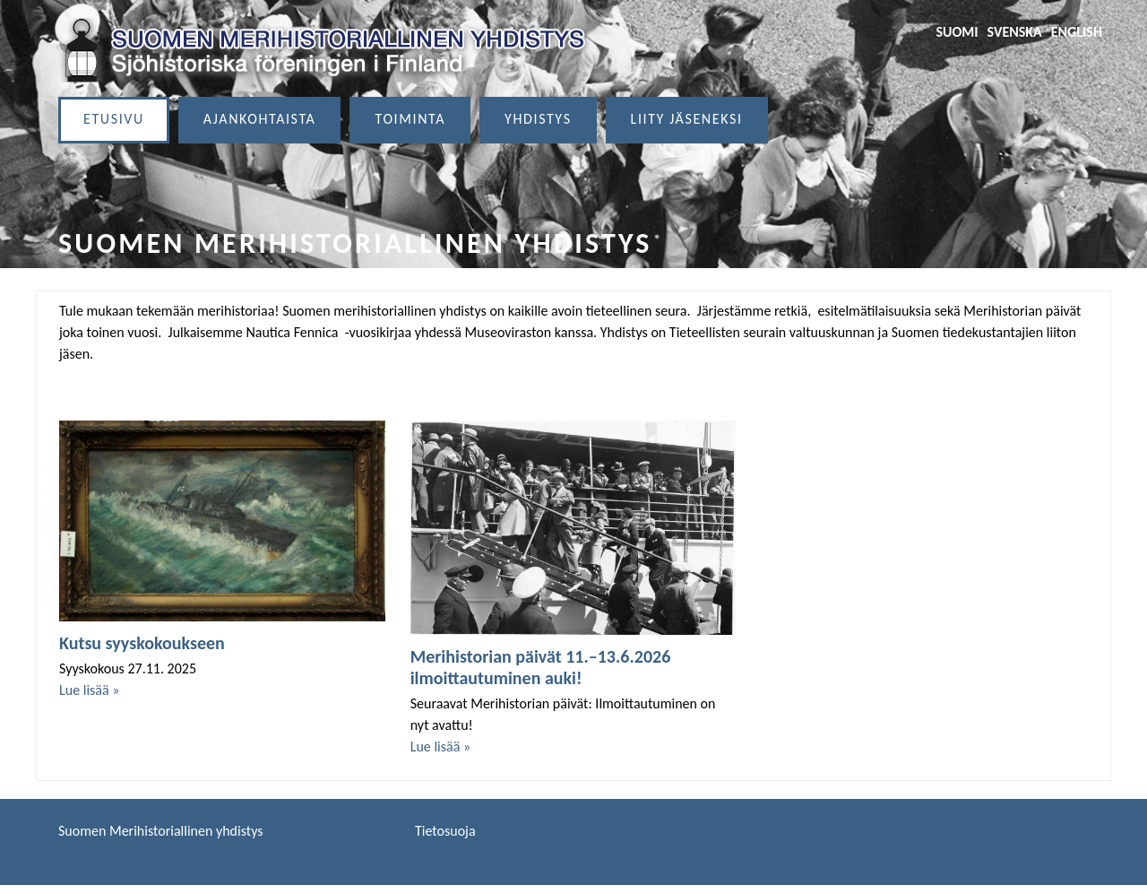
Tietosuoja (445, 830)
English (1076, 31)
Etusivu (113, 118)
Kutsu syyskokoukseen (142, 643)
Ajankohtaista (259, 118)
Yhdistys (538, 118)
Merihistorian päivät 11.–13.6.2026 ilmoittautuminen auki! (540, 667)
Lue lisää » (89, 690)
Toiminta (410, 118)
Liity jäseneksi (687, 118)
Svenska (1014, 31)
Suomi (957, 31)
